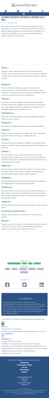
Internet (24, 367)
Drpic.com (4, 220)
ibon (3, 327)
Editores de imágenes (14, 263)
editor (7, 269)
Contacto (24, 380)
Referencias (24, 384)
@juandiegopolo (7, 313)
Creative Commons (34, 390)
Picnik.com (4, 151)
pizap (30, 263)
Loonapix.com (5, 201)
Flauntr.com (5, 98)
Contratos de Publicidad (24, 382)
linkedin (15, 313)
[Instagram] (43, 11)
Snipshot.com (5, 165)
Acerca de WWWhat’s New (24, 377)
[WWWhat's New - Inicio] (24, 5)
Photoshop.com (6, 187)
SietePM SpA (32, 393)
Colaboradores (24, 379)
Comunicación (24, 362)
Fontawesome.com (26, 389)
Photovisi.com (5, 122)
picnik (24, 263)
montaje (40, 269)
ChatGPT (24, 372)
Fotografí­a (23, 269)
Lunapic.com (5, 130)
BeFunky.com (5, 84)
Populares (37, 263)
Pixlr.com (4, 67)
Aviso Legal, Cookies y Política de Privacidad (33, 392)
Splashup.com (5, 177)
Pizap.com (4, 139)
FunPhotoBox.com (7, 113)
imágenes (32, 269)
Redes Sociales (24, 369)
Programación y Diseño (24, 365)
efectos (15, 269)
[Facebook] (19, 11)
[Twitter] (6, 11)
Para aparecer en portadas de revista (13, 211)
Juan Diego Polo (26, 298)
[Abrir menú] (24, 14)
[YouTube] (31, 11)
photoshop (25, 272)
